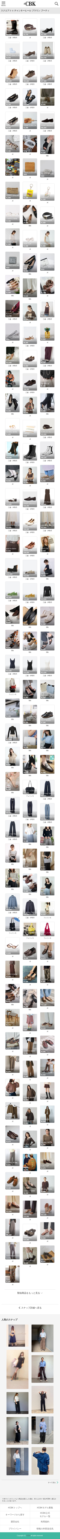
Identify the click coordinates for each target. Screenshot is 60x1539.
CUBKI (30, 3)
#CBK (28, 1535)
